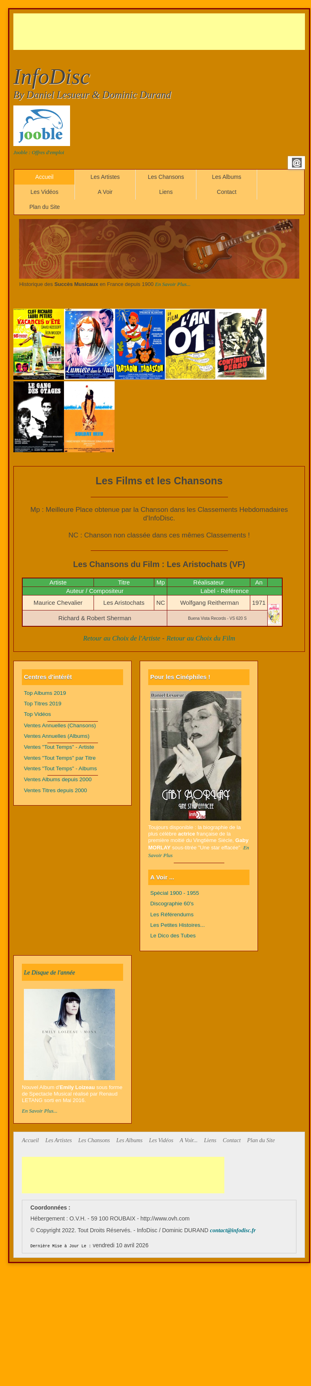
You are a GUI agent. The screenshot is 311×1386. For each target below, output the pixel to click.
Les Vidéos (44, 192)
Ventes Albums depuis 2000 (58, 779)
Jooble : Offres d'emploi (38, 152)
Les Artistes (104, 177)
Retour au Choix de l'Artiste (121, 638)
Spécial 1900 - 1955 (174, 893)
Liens (166, 192)
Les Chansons (166, 177)
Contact (226, 192)
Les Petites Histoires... (177, 925)
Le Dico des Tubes (173, 936)
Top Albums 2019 (45, 693)
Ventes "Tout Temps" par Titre (60, 758)
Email (297, 163)
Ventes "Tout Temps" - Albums (60, 768)
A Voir (105, 192)
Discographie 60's (172, 903)
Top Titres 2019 (43, 704)
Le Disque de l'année (49, 972)
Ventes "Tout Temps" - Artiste (59, 747)
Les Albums (226, 177)
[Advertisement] (160, 31)
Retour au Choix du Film (200, 638)
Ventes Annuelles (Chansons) (60, 725)
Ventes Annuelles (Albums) (56, 736)
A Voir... (189, 1140)
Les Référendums (172, 914)
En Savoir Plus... (173, 284)
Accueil (44, 177)
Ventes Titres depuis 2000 (55, 790)
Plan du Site (44, 207)
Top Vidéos (37, 714)
